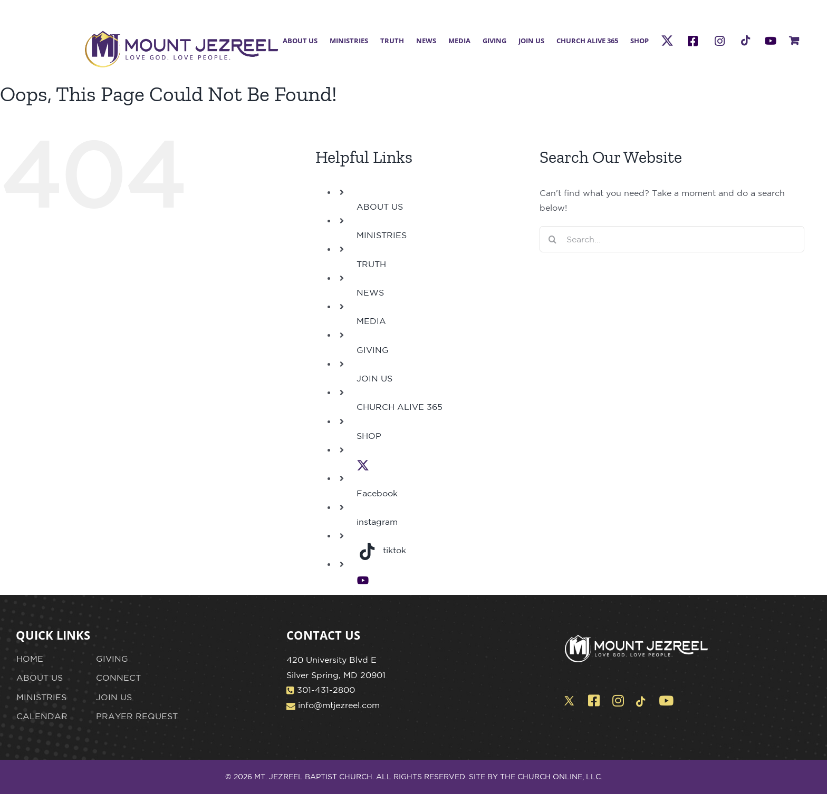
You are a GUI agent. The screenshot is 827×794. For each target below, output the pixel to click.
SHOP (369, 435)
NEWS (370, 292)
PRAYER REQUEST (137, 716)
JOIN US (374, 378)
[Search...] (672, 239)
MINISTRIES (382, 235)
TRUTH (371, 264)
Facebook (377, 493)
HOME (29, 658)
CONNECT (118, 677)
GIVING (373, 350)
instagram (377, 521)
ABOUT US (380, 206)
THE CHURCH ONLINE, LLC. (551, 776)
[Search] (553, 239)
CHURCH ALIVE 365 (400, 406)
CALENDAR (42, 716)
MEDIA (371, 321)
